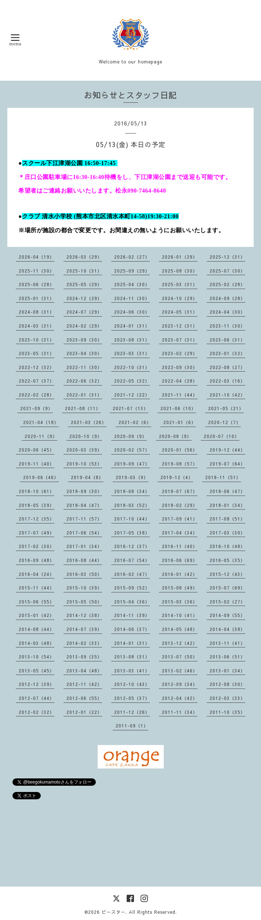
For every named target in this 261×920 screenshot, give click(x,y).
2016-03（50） (84, 574)
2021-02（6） (135, 422)
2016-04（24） (36, 574)
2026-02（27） (132, 257)
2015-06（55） (36, 602)
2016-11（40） (179, 546)
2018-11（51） (223, 477)
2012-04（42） (179, 698)
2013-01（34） (227, 670)
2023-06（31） (227, 340)
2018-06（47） (227, 491)
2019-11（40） (36, 464)
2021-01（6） (179, 422)
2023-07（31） (179, 340)
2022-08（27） (227, 367)
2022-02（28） (36, 395)
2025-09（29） (132, 271)
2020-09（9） (130, 436)
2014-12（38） (84, 615)
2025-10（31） (84, 271)
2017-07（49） (36, 533)
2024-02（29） (84, 326)
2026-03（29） (84, 257)
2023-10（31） (36, 340)
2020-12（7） (224, 422)
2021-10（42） (227, 395)
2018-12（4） (176, 477)
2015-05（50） (84, 602)
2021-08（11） (83, 408)
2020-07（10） (221, 436)
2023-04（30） (84, 353)
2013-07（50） (179, 657)
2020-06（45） (36, 450)
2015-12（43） (227, 574)
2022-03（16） (227, 381)
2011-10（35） (227, 712)
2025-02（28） (227, 284)
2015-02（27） (227, 602)
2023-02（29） (179, 353)
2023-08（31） (132, 340)
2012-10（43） (132, 684)
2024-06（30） (132, 312)
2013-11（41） (227, 643)
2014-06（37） (132, 629)
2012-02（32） (36, 712)
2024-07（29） (84, 312)
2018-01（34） (227, 505)
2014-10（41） (179, 615)
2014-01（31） (132, 643)
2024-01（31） (132, 326)
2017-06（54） (84, 533)
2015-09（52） (132, 588)
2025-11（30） (36, 271)
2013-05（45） (36, 670)
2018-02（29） (179, 505)
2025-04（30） (132, 284)
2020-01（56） (179, 450)
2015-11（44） (36, 588)
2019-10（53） (84, 464)
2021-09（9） (36, 408)
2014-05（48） (179, 629)
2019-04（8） (87, 477)
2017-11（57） (84, 519)
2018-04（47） (84, 505)
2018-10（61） (36, 491)
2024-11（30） (132, 298)
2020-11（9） (41, 436)
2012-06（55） (84, 698)
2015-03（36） (179, 602)
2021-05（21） (226, 408)
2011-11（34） (179, 712)
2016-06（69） (179, 560)
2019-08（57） (179, 464)
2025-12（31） (227, 257)
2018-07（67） (179, 491)
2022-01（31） (84, 395)
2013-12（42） (179, 643)
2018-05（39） (36, 505)
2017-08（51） (227, 519)
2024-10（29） (179, 298)
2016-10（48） (227, 546)
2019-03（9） (132, 477)
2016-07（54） (132, 560)
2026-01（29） (179, 257)
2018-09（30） (84, 491)
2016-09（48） (36, 560)
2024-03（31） (36, 326)
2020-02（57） (132, 450)
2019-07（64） (227, 464)
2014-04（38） (227, 629)
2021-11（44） (179, 395)
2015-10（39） (84, 588)
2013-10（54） (36, 657)
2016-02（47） (132, 574)
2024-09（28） (227, 298)
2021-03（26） (88, 422)
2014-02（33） (84, 643)
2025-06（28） (36, 284)
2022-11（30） (84, 367)
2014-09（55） (227, 615)
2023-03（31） (132, 353)
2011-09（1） (132, 726)
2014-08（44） (36, 629)
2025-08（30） (179, 271)
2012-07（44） (36, 698)
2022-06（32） (84, 381)
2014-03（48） (36, 643)
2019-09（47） (132, 464)
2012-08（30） (227, 684)
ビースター (114, 912)
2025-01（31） (36, 298)
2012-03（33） (227, 698)
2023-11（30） (227, 326)
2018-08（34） (132, 491)
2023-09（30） (84, 340)
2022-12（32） (36, 367)
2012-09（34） (179, 684)
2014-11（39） (132, 615)
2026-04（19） (36, 257)
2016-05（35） (227, 560)
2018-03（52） (132, 505)
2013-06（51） (227, 657)
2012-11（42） (84, 684)
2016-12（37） (132, 546)
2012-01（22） (84, 712)
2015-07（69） (227, 588)
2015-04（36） (132, 602)
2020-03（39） (84, 450)
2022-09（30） (179, 367)
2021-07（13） (130, 408)
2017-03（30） (227, 533)
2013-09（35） (84, 657)
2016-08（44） (84, 560)
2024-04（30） (227, 312)
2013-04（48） (84, 670)
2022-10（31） (132, 367)
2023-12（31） (179, 326)
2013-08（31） (132, 657)
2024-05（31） (179, 312)
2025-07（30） (227, 271)
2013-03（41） (132, 670)
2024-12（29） (84, 298)
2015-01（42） (36, 615)
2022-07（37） (36, 381)
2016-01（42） (179, 574)
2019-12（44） (227, 450)
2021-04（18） (41, 422)
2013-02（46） (179, 670)
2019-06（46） (41, 477)
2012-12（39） (36, 684)
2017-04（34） (179, 533)
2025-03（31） (179, 284)
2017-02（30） (36, 546)
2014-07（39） (84, 629)
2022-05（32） (132, 381)
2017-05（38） (132, 533)
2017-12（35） (36, 519)
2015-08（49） (179, 588)
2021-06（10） (178, 408)
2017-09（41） (179, 519)
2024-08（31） (36, 312)
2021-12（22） (132, 395)
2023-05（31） (36, 353)
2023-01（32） (227, 353)
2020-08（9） (175, 436)
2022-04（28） (179, 381)
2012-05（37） (132, 698)
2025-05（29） (84, 284)
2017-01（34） (84, 546)
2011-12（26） (132, 712)
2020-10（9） (85, 436)
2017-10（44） (132, 519)
